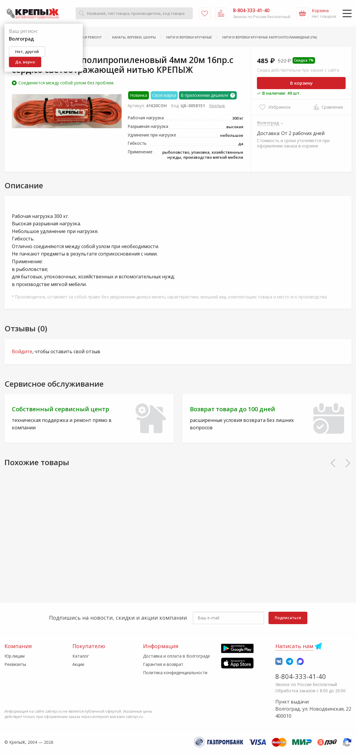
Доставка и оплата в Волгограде (176, 656)
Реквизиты (15, 664)
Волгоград (268, 123)
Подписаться (288, 617)
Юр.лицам (14, 656)
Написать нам (294, 646)
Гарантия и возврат (163, 664)
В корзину (301, 83)
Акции (78, 664)
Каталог (80, 656)
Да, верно (25, 62)
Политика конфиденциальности (175, 672)
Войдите (22, 351)
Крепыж (217, 105)
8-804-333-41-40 (300, 676)
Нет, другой (27, 51)
